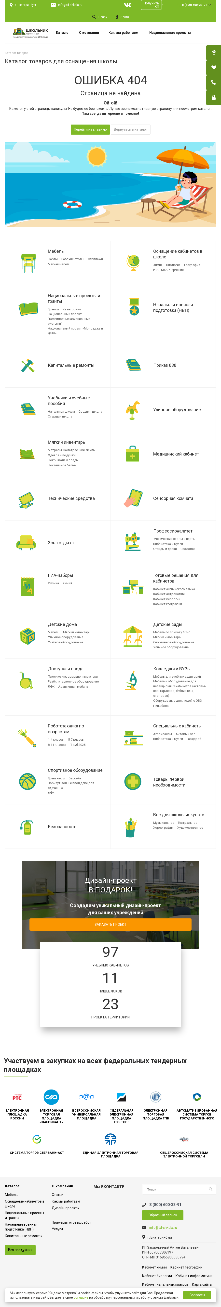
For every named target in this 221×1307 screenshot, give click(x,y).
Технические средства (71, 498)
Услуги (57, 1229)
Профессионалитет (173, 530)
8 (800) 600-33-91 (194, 5)
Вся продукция (20, 1250)
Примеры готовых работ (71, 1222)
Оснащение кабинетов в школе (177, 254)
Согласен (197, 1295)
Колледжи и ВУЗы (172, 668)
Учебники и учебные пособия (69, 400)
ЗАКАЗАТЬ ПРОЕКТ (110, 924)
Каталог (12, 1186)
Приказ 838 (164, 365)
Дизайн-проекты (65, 1208)
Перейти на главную (90, 129)
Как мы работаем (66, 1201)
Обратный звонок (163, 1215)
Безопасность (62, 826)
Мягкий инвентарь (66, 442)
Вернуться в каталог (130, 129)
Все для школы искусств (178, 814)
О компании (62, 1186)
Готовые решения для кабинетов (175, 578)
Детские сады (167, 624)
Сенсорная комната (173, 498)
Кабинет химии (154, 1267)
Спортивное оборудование (75, 770)
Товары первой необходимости (169, 782)
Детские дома (62, 624)
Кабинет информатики (194, 1276)
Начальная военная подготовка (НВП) (173, 307)
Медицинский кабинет (176, 454)
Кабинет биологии (157, 1276)
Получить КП (151, 5)
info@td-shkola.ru (70, 5)
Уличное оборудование (177, 409)
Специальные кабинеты (177, 725)
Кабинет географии (186, 1267)
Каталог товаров (16, 53)
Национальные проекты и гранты (74, 298)
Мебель (56, 251)
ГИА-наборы (60, 575)
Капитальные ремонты (71, 365)
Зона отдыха (61, 542)
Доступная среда (65, 668)
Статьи (57, 1195)
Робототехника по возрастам (66, 728)
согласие (81, 1297)
